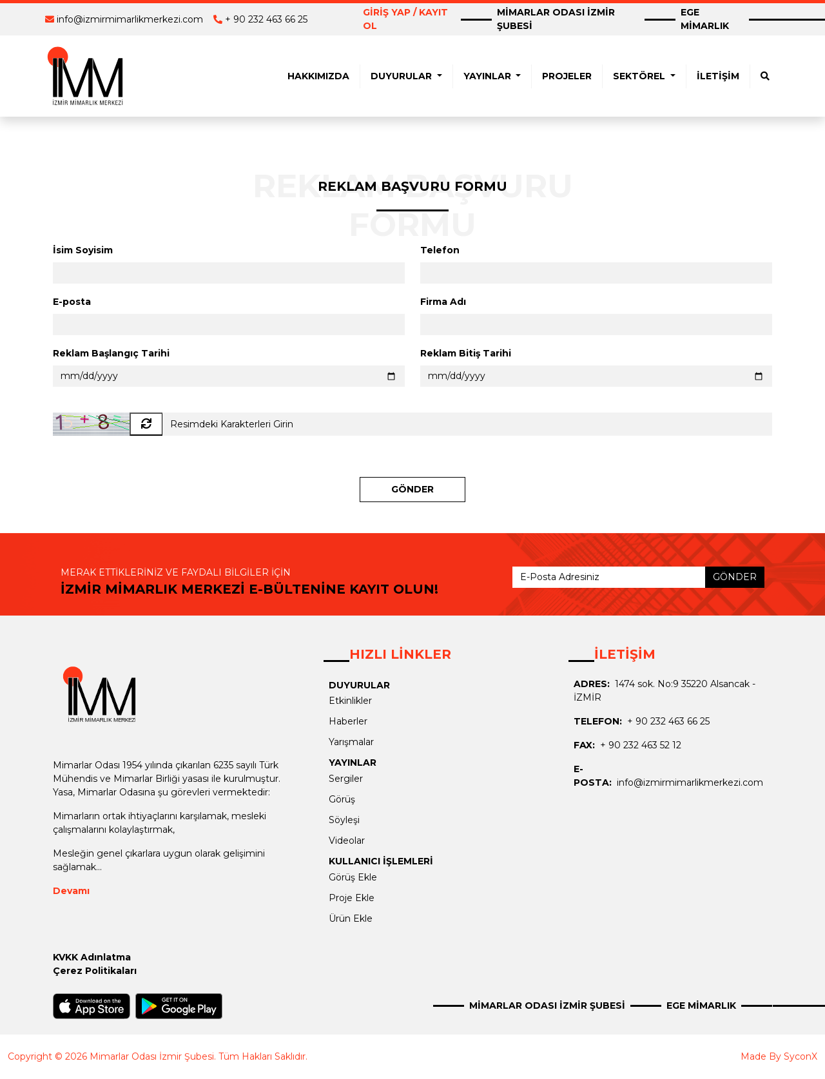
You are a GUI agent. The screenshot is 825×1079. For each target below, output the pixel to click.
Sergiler (346, 778)
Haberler (348, 721)
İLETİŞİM (718, 76)
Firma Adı (443, 301)
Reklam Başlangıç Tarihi (111, 353)
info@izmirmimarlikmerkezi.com (130, 19)
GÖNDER (412, 489)
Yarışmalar (351, 742)
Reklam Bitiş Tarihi (465, 353)
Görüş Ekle (353, 877)
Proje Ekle (351, 898)
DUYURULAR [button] (402, 76)
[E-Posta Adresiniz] (609, 577)
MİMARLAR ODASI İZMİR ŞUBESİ (556, 19)
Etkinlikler (350, 700)
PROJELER (567, 76)
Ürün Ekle (351, 918)
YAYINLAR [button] (488, 76)
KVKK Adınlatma (92, 957)
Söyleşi (344, 820)
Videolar (347, 840)
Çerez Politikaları (95, 971)
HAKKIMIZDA (318, 76)
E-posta (72, 301)
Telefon (440, 250)
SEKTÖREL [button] (640, 76)
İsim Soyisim (83, 250)
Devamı (71, 891)
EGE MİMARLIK (705, 19)
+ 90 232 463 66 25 (266, 19)
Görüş (342, 799)
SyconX (800, 1056)
